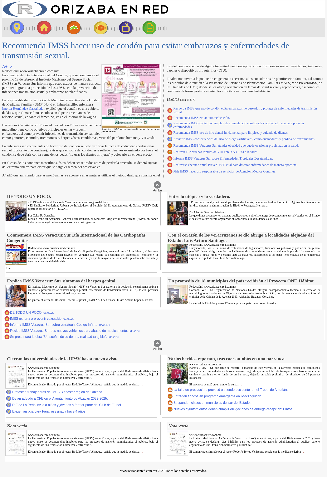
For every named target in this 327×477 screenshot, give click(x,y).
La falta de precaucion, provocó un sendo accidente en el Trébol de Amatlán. (231, 389)
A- (12, 67)
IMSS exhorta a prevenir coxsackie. (42, 318)
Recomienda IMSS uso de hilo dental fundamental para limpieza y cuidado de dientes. (230, 132)
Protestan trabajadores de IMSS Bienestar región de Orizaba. (57, 392)
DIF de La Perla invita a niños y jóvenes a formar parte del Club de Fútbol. (67, 405)
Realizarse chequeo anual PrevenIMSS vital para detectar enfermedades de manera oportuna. (235, 165)
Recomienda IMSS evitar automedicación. (201, 118)
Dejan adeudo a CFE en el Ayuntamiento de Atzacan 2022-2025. (60, 398)
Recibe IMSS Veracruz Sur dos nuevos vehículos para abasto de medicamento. (75, 330)
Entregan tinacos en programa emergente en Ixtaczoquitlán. (218, 396)
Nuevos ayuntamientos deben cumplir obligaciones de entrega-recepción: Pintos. (233, 409)
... (99, 222)
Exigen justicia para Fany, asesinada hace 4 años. (49, 411)
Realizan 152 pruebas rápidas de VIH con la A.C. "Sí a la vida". (215, 152)
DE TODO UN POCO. (32, 312)
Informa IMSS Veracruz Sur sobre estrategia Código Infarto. (60, 324)
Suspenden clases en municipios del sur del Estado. (212, 402)
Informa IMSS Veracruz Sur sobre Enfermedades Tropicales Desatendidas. (223, 158)
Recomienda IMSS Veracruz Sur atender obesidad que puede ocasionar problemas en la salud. (236, 145)
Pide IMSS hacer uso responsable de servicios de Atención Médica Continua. (224, 171)
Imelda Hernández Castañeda (22, 109)
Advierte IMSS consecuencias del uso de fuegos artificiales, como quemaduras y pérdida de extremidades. (244, 139)
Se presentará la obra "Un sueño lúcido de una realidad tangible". (64, 337)
